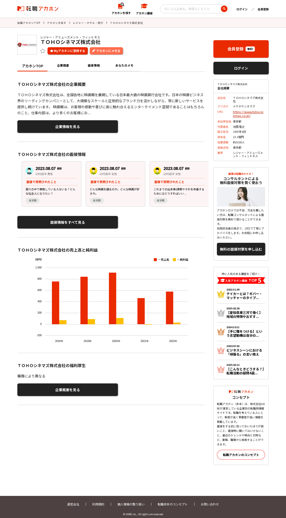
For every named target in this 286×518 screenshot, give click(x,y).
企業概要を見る (42, 385)
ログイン (242, 9)
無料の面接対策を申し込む (241, 246)
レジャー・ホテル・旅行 (88, 22)
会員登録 (263, 9)
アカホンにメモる (108, 50)
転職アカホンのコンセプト (241, 450)
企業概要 (63, 65)
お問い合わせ (210, 500)
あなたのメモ (124, 65)
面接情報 (94, 65)
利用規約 (98, 500)
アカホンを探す (56, 22)
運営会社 (73, 500)
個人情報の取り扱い (131, 500)
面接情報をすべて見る (42, 219)
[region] (113, 181)
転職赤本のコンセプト (173, 500)
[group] (47, 181)
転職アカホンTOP (28, 22)
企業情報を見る (42, 125)
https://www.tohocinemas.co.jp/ (248, 112)
